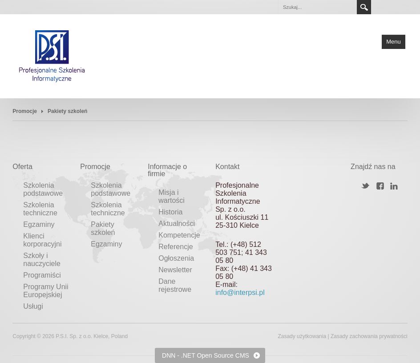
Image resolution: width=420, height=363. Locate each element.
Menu (393, 41)
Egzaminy (38, 224)
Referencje (175, 246)
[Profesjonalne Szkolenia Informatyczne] (52, 55)
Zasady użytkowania (302, 336)
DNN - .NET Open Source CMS (205, 355)
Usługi (33, 306)
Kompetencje (179, 235)
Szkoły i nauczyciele (42, 259)
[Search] (317, 7)
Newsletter (175, 270)
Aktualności (176, 223)
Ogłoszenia (176, 258)
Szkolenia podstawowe (43, 189)
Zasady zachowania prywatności (369, 336)
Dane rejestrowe (174, 285)
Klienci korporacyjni (42, 240)
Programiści (42, 275)
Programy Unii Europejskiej (45, 290)
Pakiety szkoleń (103, 228)
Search (364, 7)
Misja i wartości (171, 196)
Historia (170, 212)
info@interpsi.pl (240, 292)
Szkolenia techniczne (40, 209)
